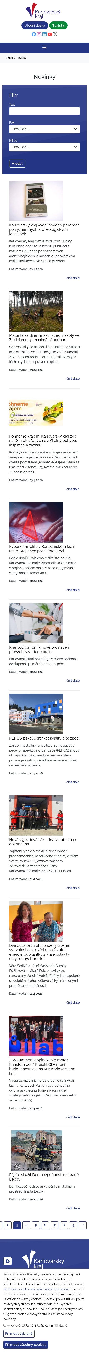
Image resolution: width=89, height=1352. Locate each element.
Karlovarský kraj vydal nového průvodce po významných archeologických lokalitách (44, 229)
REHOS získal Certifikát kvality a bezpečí (44, 738)
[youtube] (50, 34)
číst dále (73, 278)
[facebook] (33, 34)
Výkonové (13, 1325)
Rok (11, 122)
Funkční (30, 1325)
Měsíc (13, 140)
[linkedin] (44, 34)
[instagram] (39, 34)
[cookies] (7, 1261)
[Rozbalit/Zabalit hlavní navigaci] (44, 48)
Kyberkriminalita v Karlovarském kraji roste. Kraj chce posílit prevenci (41, 548)
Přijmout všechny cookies (25, 1345)
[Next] (83, 1225)
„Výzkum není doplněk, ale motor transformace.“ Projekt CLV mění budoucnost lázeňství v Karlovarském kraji (42, 1067)
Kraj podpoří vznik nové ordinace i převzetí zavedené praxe (39, 649)
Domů (9, 58)
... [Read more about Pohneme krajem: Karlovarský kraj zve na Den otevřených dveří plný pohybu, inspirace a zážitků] (37, 472)
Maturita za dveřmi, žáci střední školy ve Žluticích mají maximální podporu (44, 337)
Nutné (63, 1325)
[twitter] (55, 34)
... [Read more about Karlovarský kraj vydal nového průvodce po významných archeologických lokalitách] (66, 261)
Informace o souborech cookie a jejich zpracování (36, 1289)
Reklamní (47, 1325)
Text (12, 104)
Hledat (17, 163)
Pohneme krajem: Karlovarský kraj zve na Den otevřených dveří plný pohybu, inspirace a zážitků (43, 440)
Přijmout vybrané (19, 1333)
